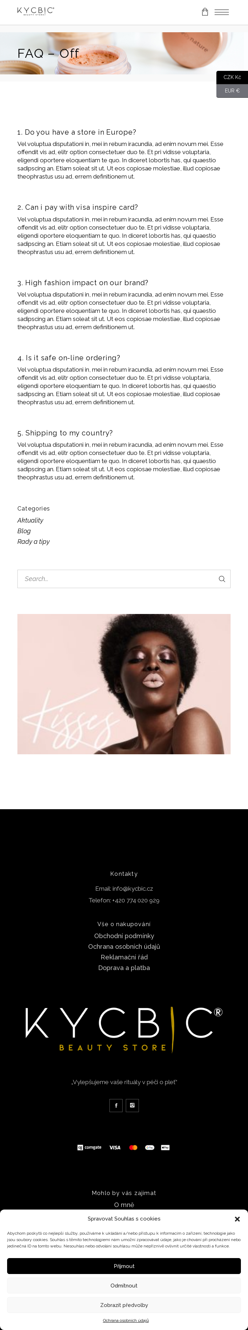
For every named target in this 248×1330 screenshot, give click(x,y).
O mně (124, 1204)
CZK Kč (228, 77)
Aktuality (30, 520)
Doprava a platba (124, 967)
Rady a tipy (33, 541)
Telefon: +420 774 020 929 (124, 900)
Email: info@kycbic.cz (124, 888)
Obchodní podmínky (124, 936)
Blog (24, 531)
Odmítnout (124, 1286)
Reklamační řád (124, 957)
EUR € (228, 91)
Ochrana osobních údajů (126, 1320)
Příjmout (124, 1266)
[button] (237, 1219)
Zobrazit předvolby (124, 1305)
